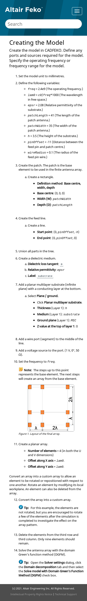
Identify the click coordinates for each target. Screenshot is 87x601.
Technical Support (66, 594)
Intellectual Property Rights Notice (31, 594)
